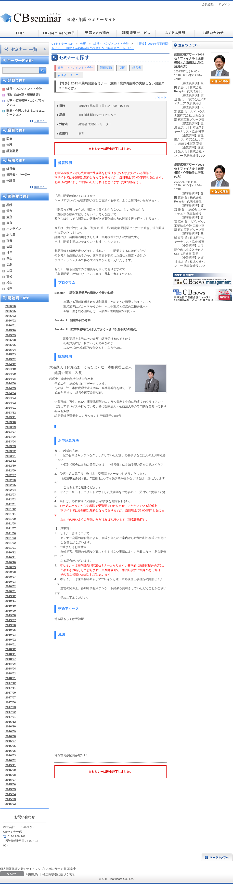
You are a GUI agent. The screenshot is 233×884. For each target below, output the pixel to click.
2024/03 (10, 397)
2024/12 (10, 364)
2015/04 (10, 794)
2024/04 (10, 393)
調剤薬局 (12, 150)
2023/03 (10, 446)
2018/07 (10, 658)
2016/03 (10, 755)
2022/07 (10, 475)
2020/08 (10, 571)
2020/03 (10, 581)
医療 (9, 138)
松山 (9, 282)
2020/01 (10, 591)
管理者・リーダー (18, 174)
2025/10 (10, 330)
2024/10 (10, 368)
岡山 (9, 258)
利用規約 (32, 874)
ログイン (225, 4)
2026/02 (10, 320)
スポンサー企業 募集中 (61, 868)
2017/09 (10, 692)
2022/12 (10, 460)
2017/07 (10, 697)
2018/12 (10, 649)
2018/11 (10, 654)
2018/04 (10, 668)
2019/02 (10, 639)
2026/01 (10, 325)
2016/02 (10, 760)
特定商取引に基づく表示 (58, 874)
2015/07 (10, 779)
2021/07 (10, 528)
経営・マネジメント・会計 (24, 88)
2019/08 (10, 615)
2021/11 (10, 513)
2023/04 (10, 441)
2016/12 (10, 721)
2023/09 (10, 427)
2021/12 (10, 508)
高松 (9, 276)
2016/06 (10, 745)
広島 (9, 264)
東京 (9, 222)
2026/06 (10, 306)
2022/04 (10, 489)
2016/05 (10, 750)
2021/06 (10, 533)
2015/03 (10, 799)
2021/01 (10, 547)
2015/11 (10, 765)
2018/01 (10, 678)
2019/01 (10, 644)
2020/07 (10, 576)
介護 (9, 144)
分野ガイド (40, 121)
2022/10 (10, 465)
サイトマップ (35, 868)
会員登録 (208, 4)
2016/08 (10, 736)
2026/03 (10, 315)
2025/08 (10, 339)
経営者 (10, 168)
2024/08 (10, 378)
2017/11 (10, 687)
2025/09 (10, 335)
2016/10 (10, 726)
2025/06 (10, 344)
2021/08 (10, 523)
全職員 (10, 180)
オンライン (13, 228)
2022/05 (10, 484)
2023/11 (10, 417)
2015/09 (10, 769)
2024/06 (10, 383)
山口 (9, 270)
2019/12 (10, 596)
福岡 (9, 288)
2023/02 (10, 451)
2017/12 (10, 682)
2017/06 (10, 702)
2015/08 (10, 774)
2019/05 (10, 629)
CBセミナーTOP (62, 43)
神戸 (9, 252)
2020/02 (10, 586)
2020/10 (10, 562)
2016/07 (10, 740)
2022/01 (10, 504)
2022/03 (10, 494)
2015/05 (10, 789)
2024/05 (10, 388)
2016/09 (10, 731)
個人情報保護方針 (12, 868)
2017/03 (10, 707)
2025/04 (10, 349)
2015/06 (10, 784)
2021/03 (10, 537)
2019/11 (10, 600)
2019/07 (10, 620)
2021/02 (10, 542)
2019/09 (10, 610)
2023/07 (10, 431)
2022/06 (10, 480)
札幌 (9, 204)
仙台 (9, 210)
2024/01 (10, 407)
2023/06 (10, 436)
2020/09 (10, 567)
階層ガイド (40, 187)
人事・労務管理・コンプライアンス (25, 102)
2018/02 (10, 673)
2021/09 (10, 518)
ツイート (161, 97)
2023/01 (10, 455)
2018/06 (10, 663)
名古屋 (10, 234)
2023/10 (10, 422)
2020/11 (10, 557)
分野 (83, 43)
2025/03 (10, 354)
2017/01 (10, 716)
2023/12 (10, 412)
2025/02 (10, 359)
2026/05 (10, 310)
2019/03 (10, 634)
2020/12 (10, 552)
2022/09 (10, 470)
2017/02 (10, 711)
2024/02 (10, 402)
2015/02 (10, 803)
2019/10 (10, 605)
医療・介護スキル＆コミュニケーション (25, 112)
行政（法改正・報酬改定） (24, 94)
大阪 (9, 246)
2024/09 (10, 373)
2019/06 (10, 625)
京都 (9, 240)
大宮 (9, 216)
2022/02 (10, 499)
